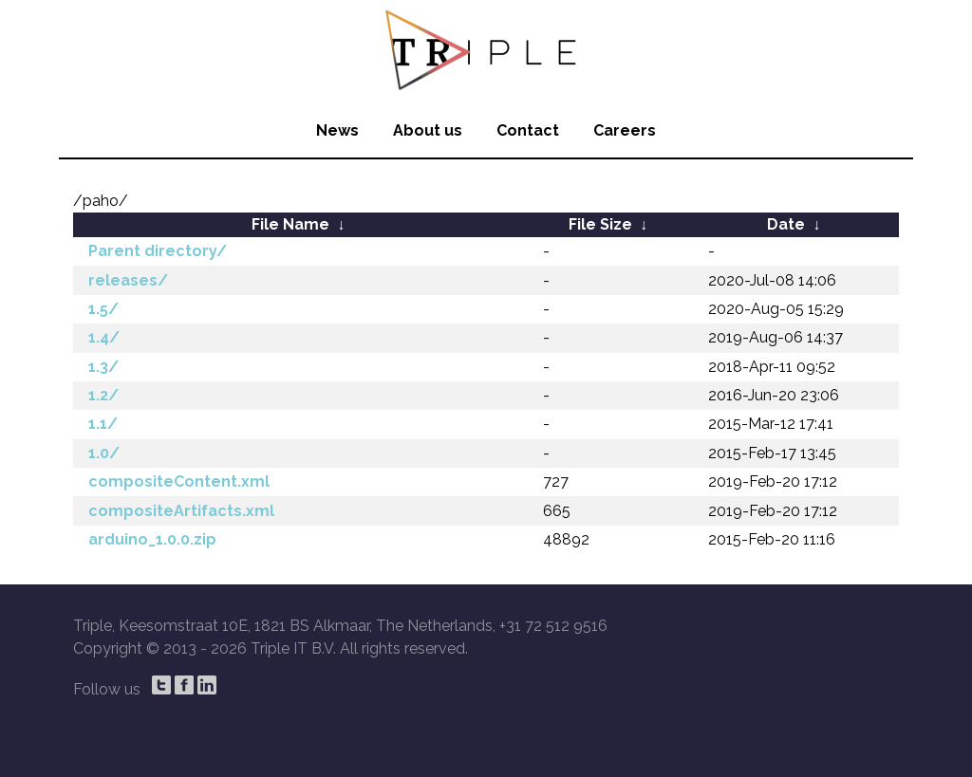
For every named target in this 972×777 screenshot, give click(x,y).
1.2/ (103, 395)
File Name (290, 224)
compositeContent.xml (179, 481)
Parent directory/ (157, 251)
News (337, 130)
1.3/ (103, 367)
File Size (600, 224)
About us (427, 130)
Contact (527, 130)
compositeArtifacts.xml (181, 511)
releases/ (128, 280)
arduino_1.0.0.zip (152, 539)
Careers (624, 130)
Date (786, 224)
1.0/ (104, 453)
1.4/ (104, 337)
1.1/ (103, 424)
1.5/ (103, 309)
